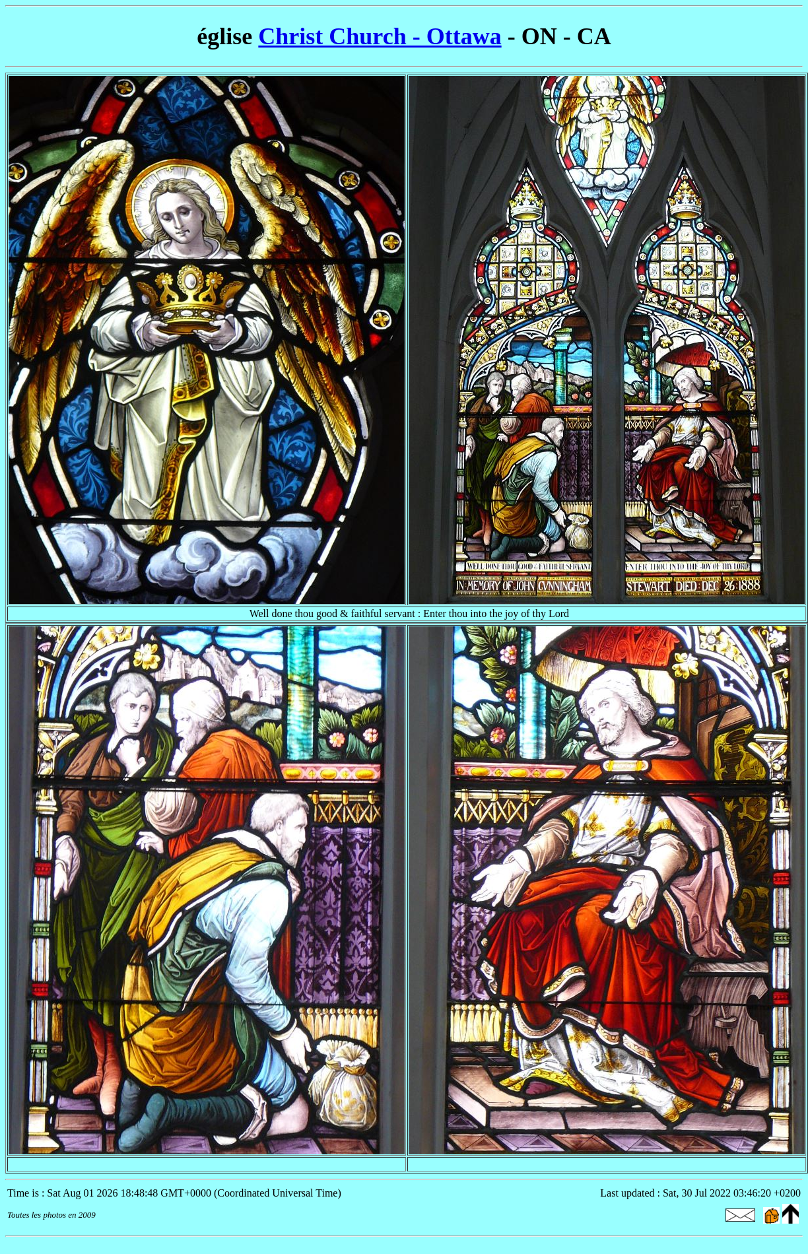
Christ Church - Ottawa (379, 36)
